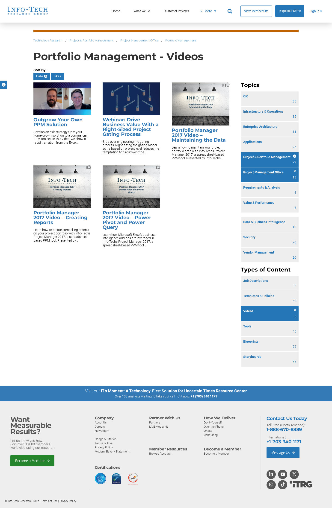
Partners (154, 422)
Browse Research (160, 453)
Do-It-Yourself (213, 422)
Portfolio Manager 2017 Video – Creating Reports (60, 217)
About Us (101, 422)
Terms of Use (104, 443)
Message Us (283, 452)
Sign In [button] (316, 11)
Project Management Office (139, 40)
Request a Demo (290, 11)
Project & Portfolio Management (91, 40)
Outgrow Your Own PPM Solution (58, 122)
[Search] (230, 11)
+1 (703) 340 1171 (204, 396)
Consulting (211, 434)
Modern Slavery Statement (112, 451)
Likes (57, 76)
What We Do (141, 11)
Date (41, 76)
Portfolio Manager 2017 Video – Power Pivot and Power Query (127, 220)
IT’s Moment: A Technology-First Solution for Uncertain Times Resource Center (174, 390)
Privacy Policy (104, 447)
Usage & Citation (105, 439)
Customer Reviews (176, 11)
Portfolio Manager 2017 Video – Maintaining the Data (199, 135)
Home (116, 11)
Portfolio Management (180, 40)
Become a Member (32, 460)
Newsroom (102, 430)
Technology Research (47, 40)
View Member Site (256, 11)
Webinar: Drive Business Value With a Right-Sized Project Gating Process (131, 127)
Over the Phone (214, 426)
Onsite (208, 430)
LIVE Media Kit (158, 426)
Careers (100, 426)
